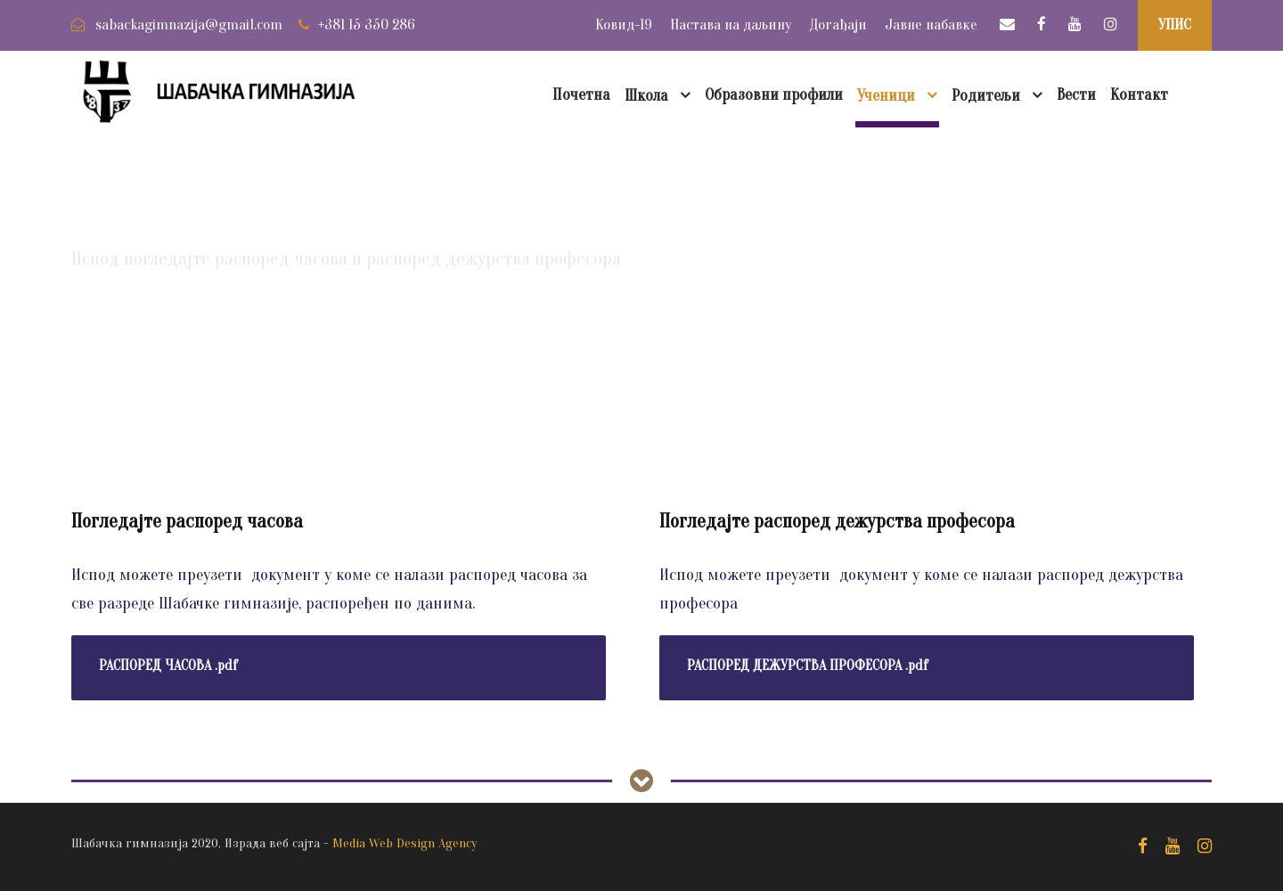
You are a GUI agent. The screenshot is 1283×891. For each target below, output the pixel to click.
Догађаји (838, 24)
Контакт (1139, 95)
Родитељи (986, 95)
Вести (1076, 95)
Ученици (886, 95)
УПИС (1174, 24)
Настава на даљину (730, 24)
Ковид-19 (623, 24)
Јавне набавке (931, 24)
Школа (646, 95)
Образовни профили (774, 95)
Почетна (581, 95)
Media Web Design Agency (405, 843)
